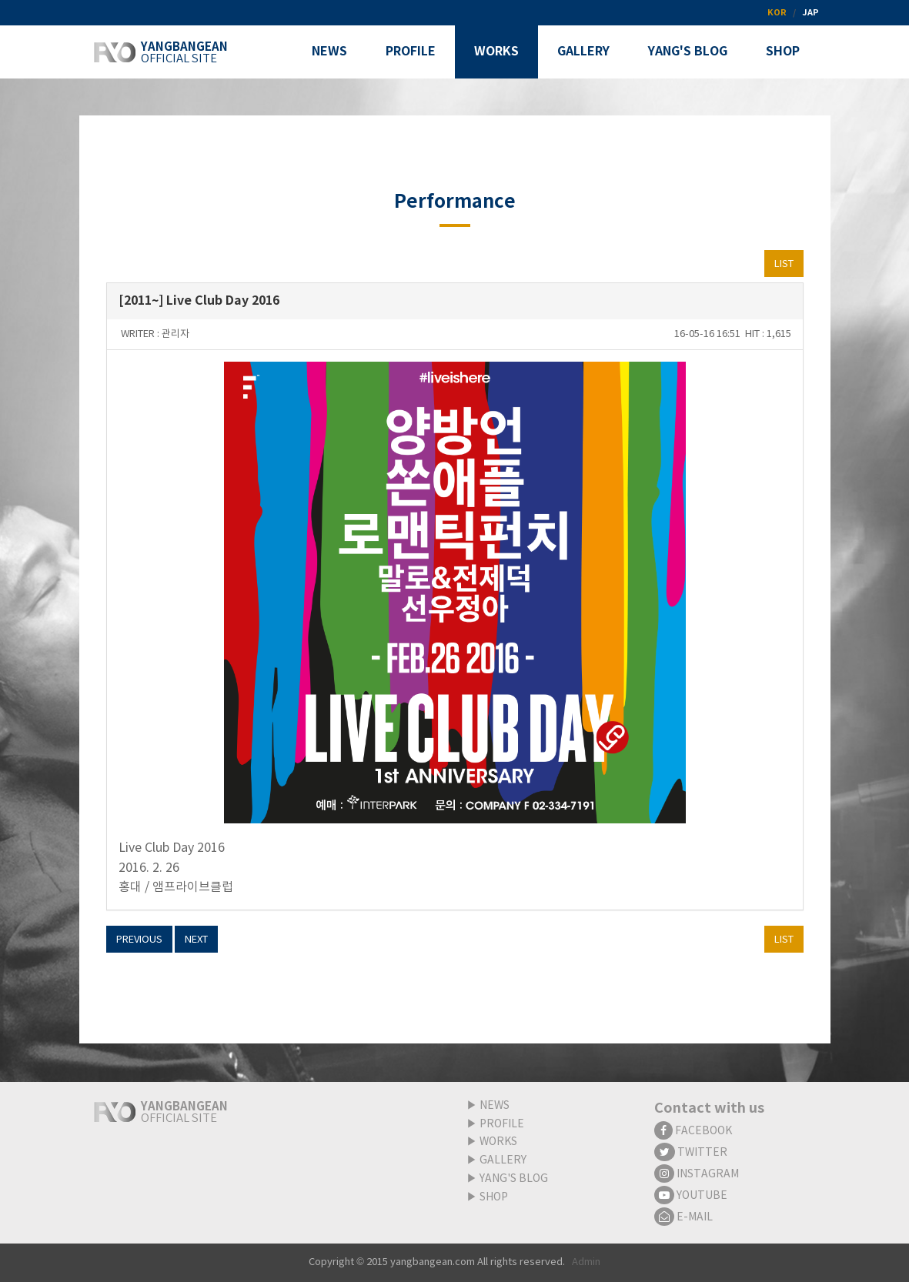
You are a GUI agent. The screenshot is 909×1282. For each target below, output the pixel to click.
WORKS (498, 1142)
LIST (784, 264)
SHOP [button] (783, 51)
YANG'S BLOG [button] (687, 51)
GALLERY (503, 1160)
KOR (777, 13)
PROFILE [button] (411, 51)
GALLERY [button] (583, 51)
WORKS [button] (496, 51)
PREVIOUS (139, 940)
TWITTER (690, 1153)
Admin (586, 1262)
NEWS (495, 1106)
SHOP (494, 1197)
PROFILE (502, 1124)
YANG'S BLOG (514, 1179)
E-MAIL (683, 1217)
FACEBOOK (693, 1131)
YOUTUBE (690, 1196)
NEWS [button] (329, 51)
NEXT (196, 940)
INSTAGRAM (696, 1174)
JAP (810, 13)
